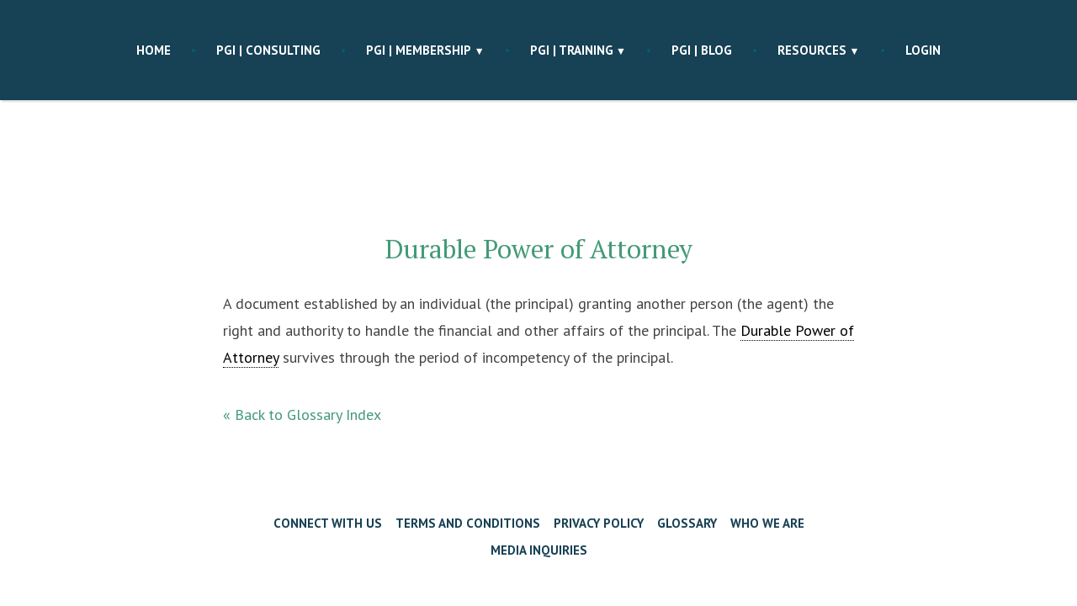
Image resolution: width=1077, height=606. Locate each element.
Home (153, 50)
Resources (811, 50)
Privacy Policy (599, 523)
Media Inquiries (539, 550)
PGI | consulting (268, 50)
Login (923, 50)
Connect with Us (327, 523)
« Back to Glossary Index (302, 414)
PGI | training (571, 50)
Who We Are (767, 523)
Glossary (687, 523)
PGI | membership (418, 50)
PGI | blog (701, 50)
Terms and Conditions (467, 523)
